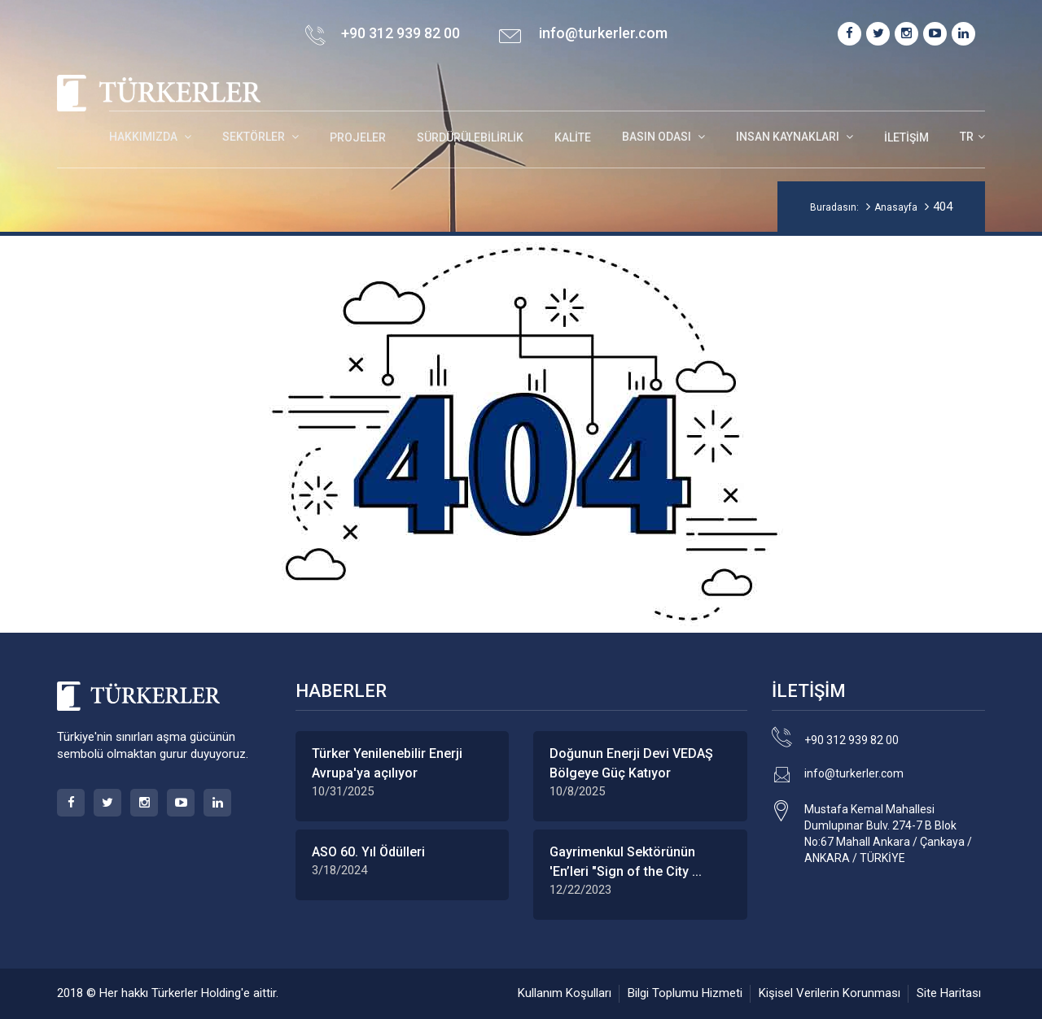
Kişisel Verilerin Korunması (829, 993)
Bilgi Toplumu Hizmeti (685, 993)
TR (967, 136)
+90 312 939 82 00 (851, 740)
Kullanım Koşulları (564, 993)
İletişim (906, 137)
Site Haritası (949, 993)
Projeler (358, 137)
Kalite (572, 137)
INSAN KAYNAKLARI (789, 136)
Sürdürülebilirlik (470, 137)
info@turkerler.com (603, 32)
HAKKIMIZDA (144, 136)
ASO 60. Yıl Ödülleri (368, 852)
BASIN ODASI (658, 136)
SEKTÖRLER (254, 136)
